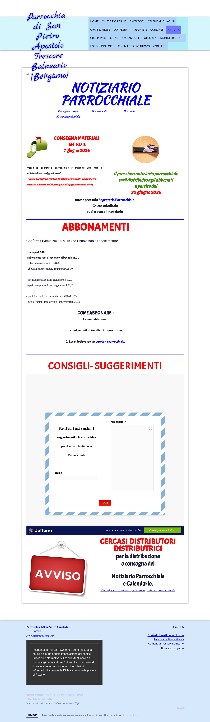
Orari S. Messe (100, 29)
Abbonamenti (98, 111)
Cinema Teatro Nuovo (134, 46)
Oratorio (108, 46)
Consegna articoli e (68, 111)
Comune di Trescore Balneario (166, 643)
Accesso (181, 707)
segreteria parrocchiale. (109, 342)
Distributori (130, 111)
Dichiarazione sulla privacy (79, 670)
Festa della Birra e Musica (169, 639)
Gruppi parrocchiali (104, 38)
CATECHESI (157, 29)
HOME (94, 21)
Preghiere (140, 29)
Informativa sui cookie (63, 694)
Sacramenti (130, 38)
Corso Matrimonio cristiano (163, 38)
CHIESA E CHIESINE (114, 21)
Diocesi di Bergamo (172, 648)
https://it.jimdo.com (130, 715)
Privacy (48, 694)
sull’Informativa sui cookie (57, 658)
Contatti (159, 46)
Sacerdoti (137, 21)
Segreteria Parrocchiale (116, 200)
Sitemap (79, 694)
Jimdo (32, 715)
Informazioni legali (34, 694)
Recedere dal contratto (39, 698)
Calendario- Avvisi (161, 21)
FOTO (94, 46)
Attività (174, 29)
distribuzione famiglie (68, 116)
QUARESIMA (121, 29)
